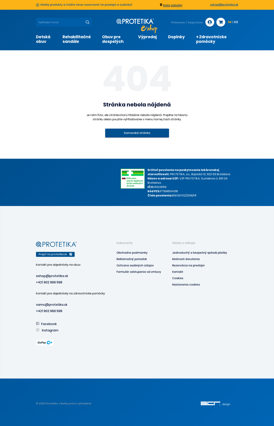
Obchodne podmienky (132, 253)
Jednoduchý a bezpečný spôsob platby (199, 253)
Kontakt (177, 272)
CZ (236, 22)
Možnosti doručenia (186, 259)
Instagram (47, 330)
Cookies (177, 278)
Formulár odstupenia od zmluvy (139, 272)
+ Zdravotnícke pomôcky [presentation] (211, 39)
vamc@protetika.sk (51, 305)
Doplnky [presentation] (176, 37)
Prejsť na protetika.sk (55, 254)
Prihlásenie (178, 22)
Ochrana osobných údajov (135, 265)
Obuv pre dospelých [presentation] (113, 39)
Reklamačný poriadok (132, 259)
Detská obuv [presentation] (43, 39)
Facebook (46, 324)
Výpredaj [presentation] (147, 37)
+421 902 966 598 (49, 282)
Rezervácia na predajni (188, 265)
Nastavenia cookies (186, 284)
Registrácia (195, 22)
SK (230, 22)
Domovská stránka (137, 133)
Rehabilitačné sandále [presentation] (77, 39)
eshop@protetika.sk (224, 5)
